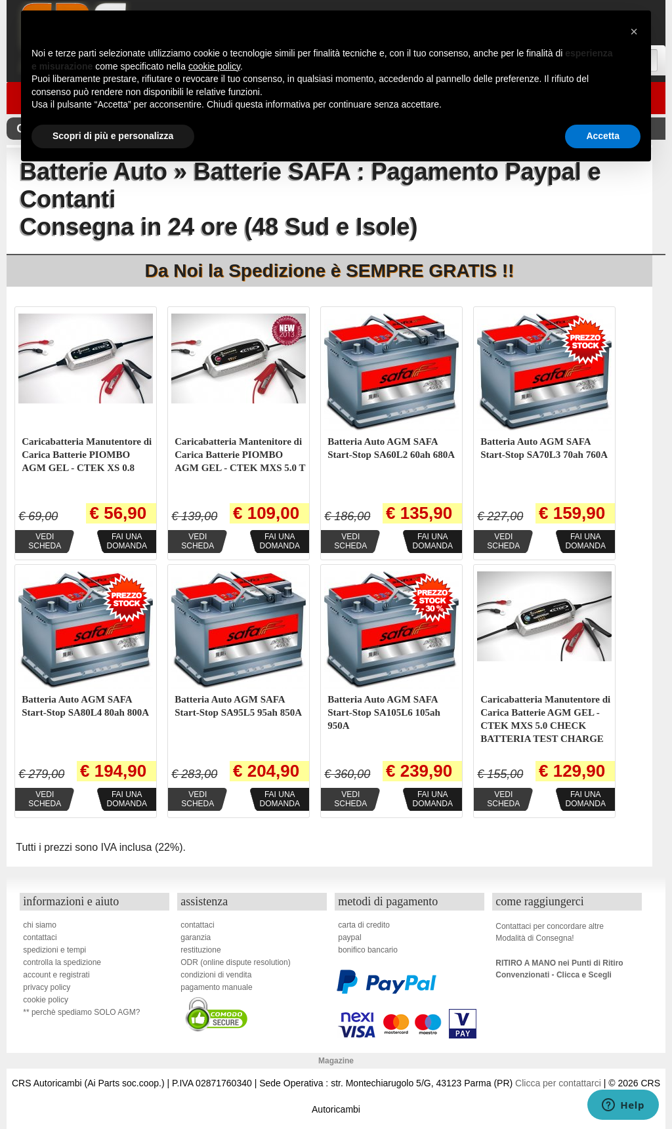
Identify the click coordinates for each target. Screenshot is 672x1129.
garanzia (195, 937)
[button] (633, 31)
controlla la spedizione (62, 962)
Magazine (336, 1060)
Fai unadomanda (127, 541)
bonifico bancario (368, 950)
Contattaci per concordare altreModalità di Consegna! (549, 932)
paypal (349, 937)
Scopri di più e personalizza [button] (112, 136)
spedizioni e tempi (54, 950)
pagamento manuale (216, 987)
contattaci (39, 937)
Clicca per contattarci (558, 1083)
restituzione (200, 950)
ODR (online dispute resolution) (235, 962)
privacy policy (46, 987)
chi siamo (39, 925)
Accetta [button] (603, 136)
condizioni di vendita (215, 974)
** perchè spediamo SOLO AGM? (81, 1012)
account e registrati (56, 974)
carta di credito (364, 925)
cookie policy (45, 999)
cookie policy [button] (214, 66)
